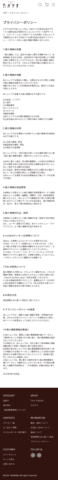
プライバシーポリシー (40, 442)
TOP (5, 13)
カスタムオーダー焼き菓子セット (17, 432)
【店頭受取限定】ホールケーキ (17, 410)
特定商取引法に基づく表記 (42, 437)
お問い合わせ (9, 464)
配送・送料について (39, 423)
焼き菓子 (7, 405)
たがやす (34, 405)
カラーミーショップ (15, 35)
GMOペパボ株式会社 (38, 29)
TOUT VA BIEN (37, 401)
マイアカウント (10, 455)
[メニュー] (53, 4)
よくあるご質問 (10, 428)
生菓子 (6, 401)
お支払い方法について (40, 428)
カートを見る (9, 459)
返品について (36, 432)
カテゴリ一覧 (9, 423)
